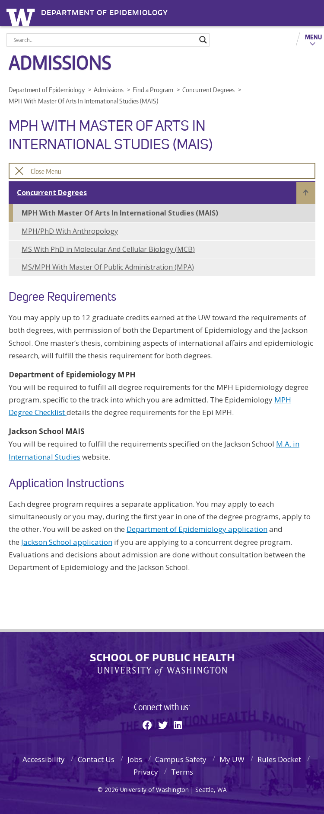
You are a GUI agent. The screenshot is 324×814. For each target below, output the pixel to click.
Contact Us (96, 759)
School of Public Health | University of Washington (162, 665)
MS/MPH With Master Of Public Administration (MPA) (108, 267)
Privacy (145, 772)
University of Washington (22, 16)
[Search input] (104, 40)
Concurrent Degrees (52, 192)
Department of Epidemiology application (197, 529)
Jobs (134, 759)
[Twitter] (163, 724)
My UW (232, 759)
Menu (313, 37)
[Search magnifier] (203, 40)
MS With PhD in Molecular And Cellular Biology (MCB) (108, 249)
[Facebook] (147, 724)
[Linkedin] (178, 724)
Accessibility (43, 759)
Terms (182, 772)
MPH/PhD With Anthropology (70, 231)
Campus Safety (180, 759)
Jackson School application (66, 542)
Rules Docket (279, 759)
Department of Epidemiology (104, 13)
